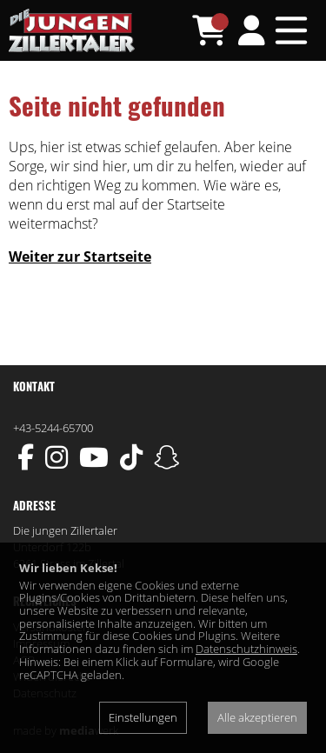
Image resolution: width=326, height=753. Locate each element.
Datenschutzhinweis (246, 648)
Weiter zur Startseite (80, 256)
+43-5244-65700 (53, 428)
